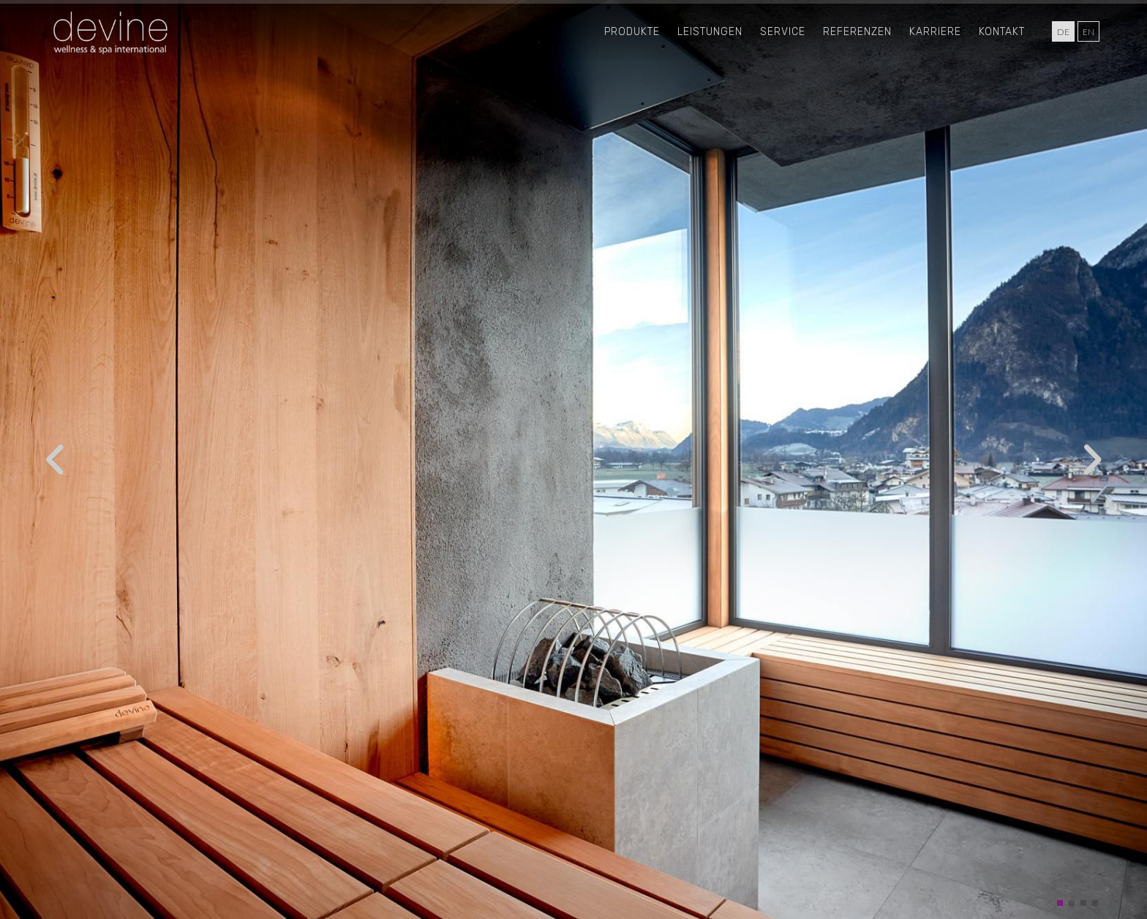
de (1063, 31)
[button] (1060, 903)
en (1088, 31)
